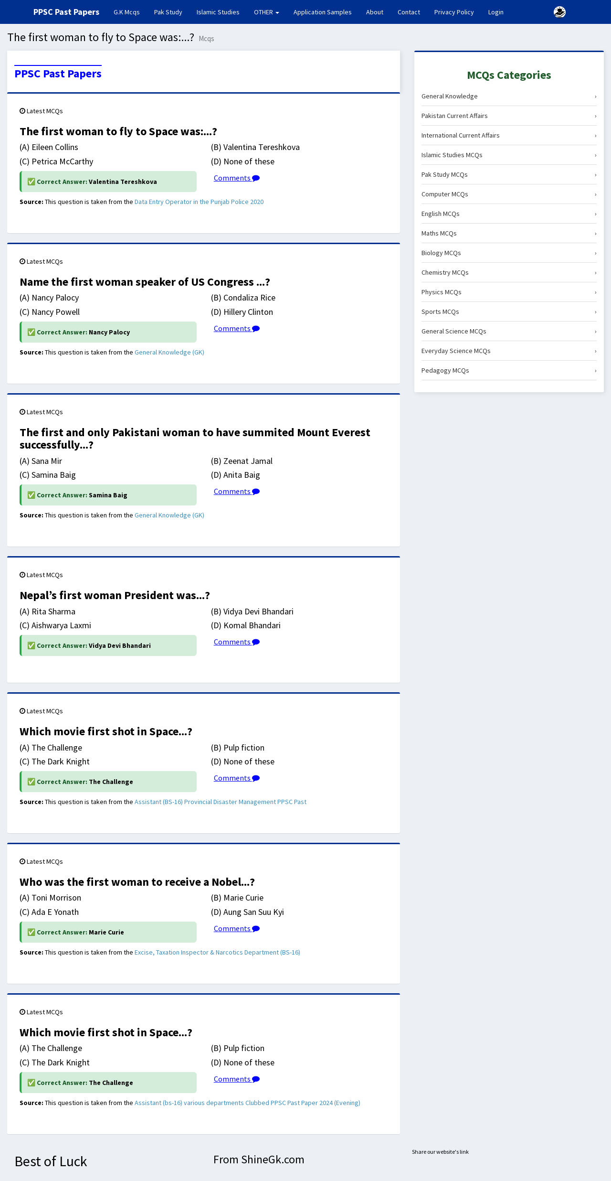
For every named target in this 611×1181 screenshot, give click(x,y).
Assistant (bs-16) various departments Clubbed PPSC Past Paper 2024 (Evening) (247, 1102)
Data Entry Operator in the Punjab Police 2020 (199, 201)
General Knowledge (509, 96)
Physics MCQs (509, 292)
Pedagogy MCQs (509, 370)
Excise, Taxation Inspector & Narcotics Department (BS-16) (217, 952)
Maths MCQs (509, 233)
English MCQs (509, 213)
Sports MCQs (509, 311)
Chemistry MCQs (509, 272)
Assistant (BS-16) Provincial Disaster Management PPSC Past (220, 801)
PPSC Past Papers (58, 73)
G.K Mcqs (130, 11)
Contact (409, 12)
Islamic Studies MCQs (509, 155)
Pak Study (168, 12)
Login (496, 12)
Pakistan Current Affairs (509, 115)
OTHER (266, 12)
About (374, 12)
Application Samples (323, 12)
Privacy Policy (454, 12)
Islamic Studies (218, 12)
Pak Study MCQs (509, 174)
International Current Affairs (509, 135)
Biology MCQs (509, 253)
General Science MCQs (509, 331)
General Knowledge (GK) (169, 352)
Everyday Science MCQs (509, 350)
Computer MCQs (509, 194)
